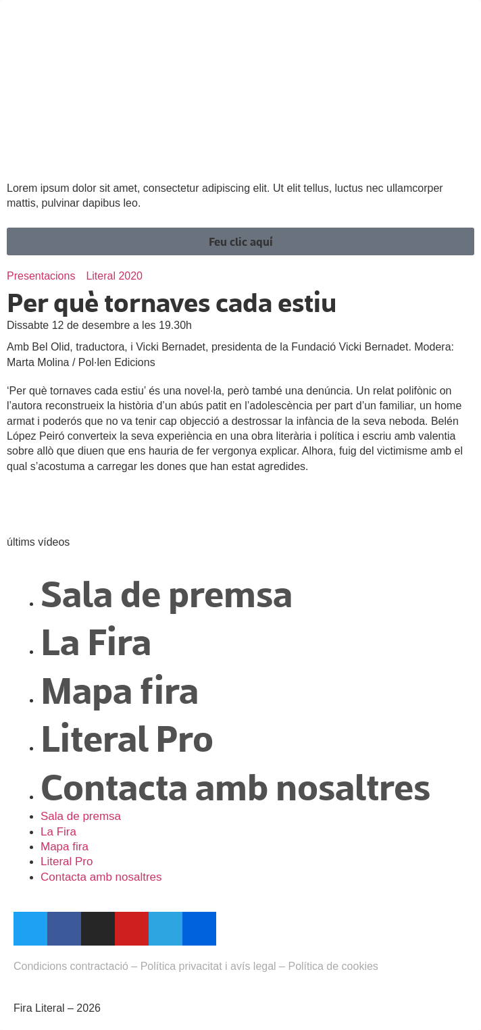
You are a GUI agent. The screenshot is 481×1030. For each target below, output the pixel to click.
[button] (240, 241)
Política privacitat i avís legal (208, 966)
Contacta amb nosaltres (235, 785)
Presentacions (41, 276)
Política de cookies (333, 966)
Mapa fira (120, 688)
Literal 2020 (114, 276)
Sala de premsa (167, 592)
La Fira (96, 640)
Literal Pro (127, 736)
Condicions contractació (71, 966)
